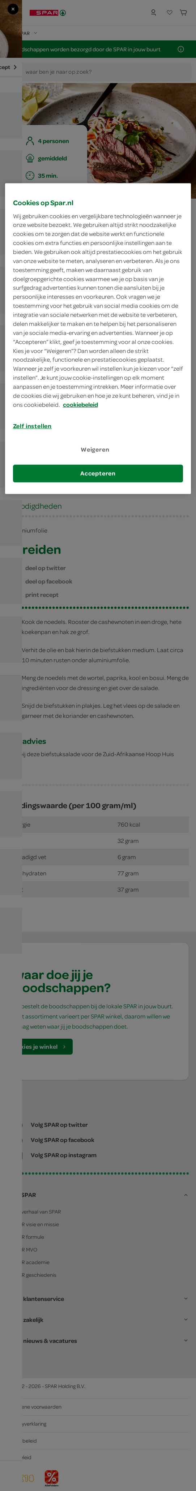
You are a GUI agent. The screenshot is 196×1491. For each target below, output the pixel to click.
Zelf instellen (32, 426)
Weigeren (95, 449)
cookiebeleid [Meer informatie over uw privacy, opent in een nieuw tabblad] (80, 405)
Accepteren (98, 473)
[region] (98, 338)
